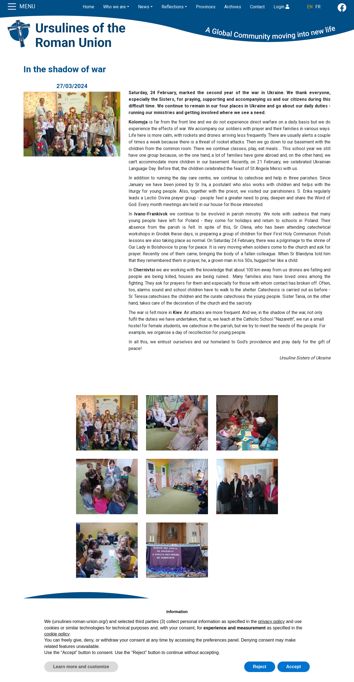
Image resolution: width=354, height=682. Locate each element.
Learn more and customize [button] (81, 666)
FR (318, 6)
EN (310, 6)
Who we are (114, 6)
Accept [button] (293, 666)
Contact (257, 6)
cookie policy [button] (56, 634)
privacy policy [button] (271, 621)
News (143, 6)
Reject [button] (259, 666)
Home (88, 6)
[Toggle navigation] (11, 6)
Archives (232, 6)
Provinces (205, 6)
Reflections (173, 6)
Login (281, 6)
